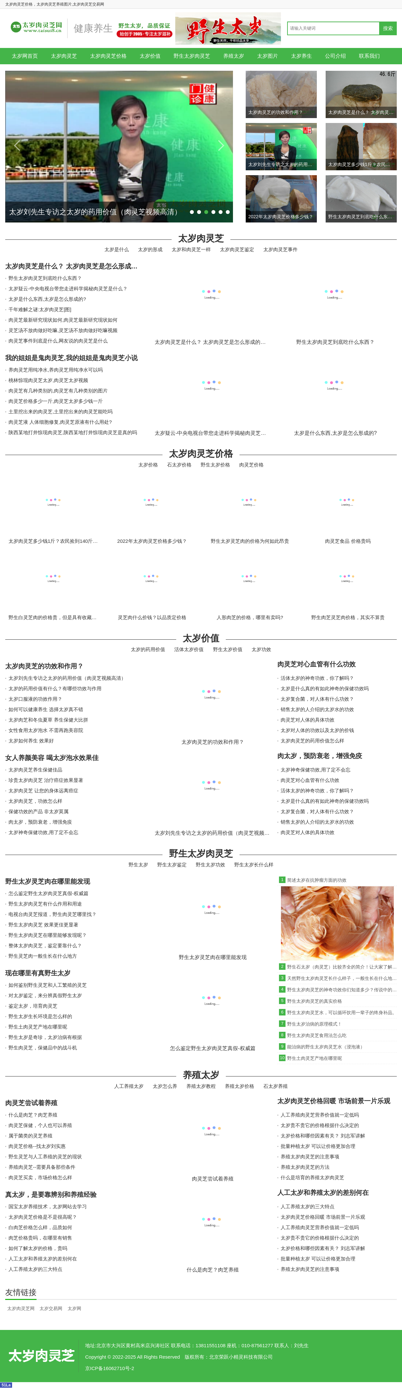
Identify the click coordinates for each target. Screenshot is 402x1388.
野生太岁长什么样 (253, 864)
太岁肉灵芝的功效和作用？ (44, 666)
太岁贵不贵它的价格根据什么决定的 (320, 1125)
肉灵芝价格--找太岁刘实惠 (37, 1146)
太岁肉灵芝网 (21, 1308)
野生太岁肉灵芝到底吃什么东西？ (45, 278)
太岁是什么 (116, 249)
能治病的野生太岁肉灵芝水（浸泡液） (326, 1046)
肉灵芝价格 (251, 464)
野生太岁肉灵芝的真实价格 (314, 1001)
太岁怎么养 (165, 1086)
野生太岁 (138, 864)
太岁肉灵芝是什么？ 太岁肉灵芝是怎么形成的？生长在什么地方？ (100, 266)
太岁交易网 (50, 1308)
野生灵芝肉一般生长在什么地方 (42, 956)
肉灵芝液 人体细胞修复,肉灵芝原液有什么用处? (60, 422)
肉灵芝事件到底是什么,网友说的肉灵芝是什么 (58, 340)
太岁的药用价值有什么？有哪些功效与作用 (54, 688)
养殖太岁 (233, 56)
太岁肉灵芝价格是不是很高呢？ (42, 1217)
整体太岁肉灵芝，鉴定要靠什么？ (45, 945)
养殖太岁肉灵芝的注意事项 (310, 1156)
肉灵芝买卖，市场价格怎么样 (40, 1177)
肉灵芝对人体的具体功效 (307, 720)
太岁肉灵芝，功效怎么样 (35, 801)
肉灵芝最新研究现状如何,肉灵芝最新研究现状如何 (62, 320)
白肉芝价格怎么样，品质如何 (40, 1227)
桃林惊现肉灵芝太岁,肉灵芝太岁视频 (48, 380)
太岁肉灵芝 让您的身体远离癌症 (43, 790)
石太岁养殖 (275, 1086)
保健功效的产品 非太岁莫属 (38, 811)
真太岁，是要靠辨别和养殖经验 (51, 1194)
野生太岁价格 (215, 464)
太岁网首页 (25, 56)
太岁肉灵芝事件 (280, 249)
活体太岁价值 (189, 649)
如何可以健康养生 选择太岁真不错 (45, 709)
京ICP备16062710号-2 (109, 1368)
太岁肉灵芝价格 (108, 56)
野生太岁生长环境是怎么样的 (40, 1016)
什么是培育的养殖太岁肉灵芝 (312, 1177)
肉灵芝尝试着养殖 (31, 1102)
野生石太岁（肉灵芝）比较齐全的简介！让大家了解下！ (342, 966)
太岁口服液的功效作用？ (35, 699)
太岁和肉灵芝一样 (191, 249)
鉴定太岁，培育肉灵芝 (32, 1006)
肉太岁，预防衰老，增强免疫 (40, 822)
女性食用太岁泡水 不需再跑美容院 (45, 730)
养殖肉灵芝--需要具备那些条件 (41, 1167)
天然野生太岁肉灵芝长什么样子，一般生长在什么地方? (342, 978)
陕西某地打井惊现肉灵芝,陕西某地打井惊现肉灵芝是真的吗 (72, 432)
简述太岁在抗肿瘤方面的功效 (317, 880)
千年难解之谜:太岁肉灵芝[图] (39, 309)
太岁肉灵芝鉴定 (237, 249)
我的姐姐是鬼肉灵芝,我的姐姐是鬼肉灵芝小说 (71, 357)
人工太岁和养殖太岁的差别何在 (42, 1258)
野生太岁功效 (210, 864)
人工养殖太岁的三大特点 (35, 1269)
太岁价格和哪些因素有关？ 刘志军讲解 (323, 1135)
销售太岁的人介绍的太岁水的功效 (317, 709)
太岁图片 (267, 56)
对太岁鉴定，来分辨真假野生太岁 (45, 995)
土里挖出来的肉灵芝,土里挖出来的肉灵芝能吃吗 (60, 411)
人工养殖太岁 (129, 1086)
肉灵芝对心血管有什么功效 (316, 664)
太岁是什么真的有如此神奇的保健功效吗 (325, 688)
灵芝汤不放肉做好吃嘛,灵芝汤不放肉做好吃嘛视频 (62, 330)
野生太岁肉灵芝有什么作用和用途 (45, 904)
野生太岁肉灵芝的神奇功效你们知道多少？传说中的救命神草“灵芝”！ (342, 989)
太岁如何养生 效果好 (31, 740)
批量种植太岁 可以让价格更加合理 (318, 1146)
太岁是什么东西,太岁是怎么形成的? (47, 299)
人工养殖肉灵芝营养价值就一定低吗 (320, 1115)
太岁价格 (148, 464)
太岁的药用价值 (148, 649)
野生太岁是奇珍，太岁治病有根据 (45, 1037)
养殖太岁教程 (201, 1086)
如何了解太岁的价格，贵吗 (37, 1248)
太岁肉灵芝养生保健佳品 (35, 769)
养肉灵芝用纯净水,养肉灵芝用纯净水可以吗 (55, 370)
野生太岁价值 (227, 649)
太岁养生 (301, 56)
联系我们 (369, 56)
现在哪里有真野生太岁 (37, 973)
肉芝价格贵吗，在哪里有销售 (40, 1238)
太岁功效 (261, 649)
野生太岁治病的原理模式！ (314, 1024)
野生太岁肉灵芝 (192, 56)
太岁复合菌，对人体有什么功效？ (317, 699)
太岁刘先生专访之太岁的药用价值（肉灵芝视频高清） (67, 678)
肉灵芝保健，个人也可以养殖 (40, 1125)
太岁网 (74, 1308)
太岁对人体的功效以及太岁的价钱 (317, 730)
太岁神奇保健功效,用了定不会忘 (43, 832)
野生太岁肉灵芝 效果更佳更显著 (43, 924)
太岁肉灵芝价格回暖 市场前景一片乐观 (333, 1101)
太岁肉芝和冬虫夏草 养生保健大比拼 (48, 720)
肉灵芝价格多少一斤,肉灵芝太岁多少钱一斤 (55, 401)
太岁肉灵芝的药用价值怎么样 (312, 740)
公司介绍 (335, 56)
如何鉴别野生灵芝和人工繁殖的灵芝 (47, 985)
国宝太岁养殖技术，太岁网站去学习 (47, 1206)
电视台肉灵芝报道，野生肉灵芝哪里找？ (52, 914)
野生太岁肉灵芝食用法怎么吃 (317, 1035)
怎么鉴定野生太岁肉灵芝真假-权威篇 (48, 893)
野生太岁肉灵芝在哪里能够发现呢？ (47, 935)
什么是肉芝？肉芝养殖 (32, 1115)
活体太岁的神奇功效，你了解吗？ (317, 678)
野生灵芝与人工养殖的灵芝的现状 (45, 1156)
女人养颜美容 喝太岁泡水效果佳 (52, 757)
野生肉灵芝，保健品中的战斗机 (42, 1047)
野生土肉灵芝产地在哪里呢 (37, 1027)
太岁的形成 (150, 249)
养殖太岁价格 (239, 1086)
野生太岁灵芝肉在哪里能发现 (47, 881)
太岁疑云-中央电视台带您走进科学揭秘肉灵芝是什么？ (68, 288)
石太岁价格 (179, 464)
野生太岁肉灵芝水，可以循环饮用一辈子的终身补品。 (342, 1012)
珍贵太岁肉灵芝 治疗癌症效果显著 (45, 780)
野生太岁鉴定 (172, 864)
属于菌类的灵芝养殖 (30, 1135)
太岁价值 (150, 56)
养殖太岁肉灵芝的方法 (305, 1167)
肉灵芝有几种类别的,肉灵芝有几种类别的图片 (58, 390)
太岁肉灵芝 (64, 56)
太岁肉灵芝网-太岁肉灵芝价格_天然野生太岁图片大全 (41, 1356)
